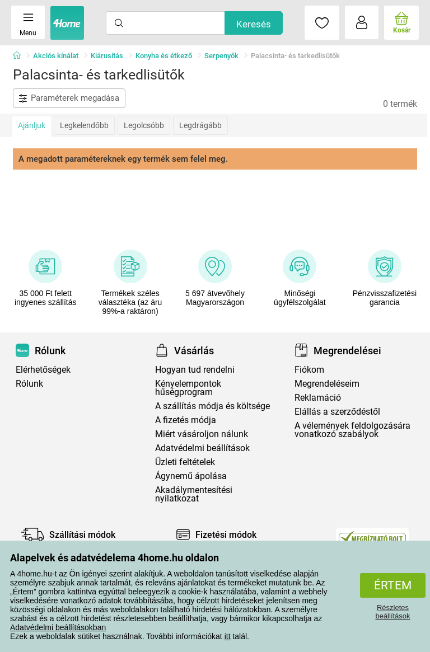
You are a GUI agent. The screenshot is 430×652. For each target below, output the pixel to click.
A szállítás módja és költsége (212, 406)
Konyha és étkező (163, 55)
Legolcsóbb (144, 125)
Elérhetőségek (43, 369)
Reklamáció (318, 397)
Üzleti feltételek (185, 462)
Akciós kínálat (55, 55)
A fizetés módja (185, 420)
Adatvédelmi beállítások (202, 448)
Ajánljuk (31, 125)
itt (228, 636)
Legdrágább (200, 125)
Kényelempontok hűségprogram (188, 387)
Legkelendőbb (84, 125)
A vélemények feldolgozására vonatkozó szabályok (352, 429)
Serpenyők (221, 55)
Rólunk (29, 383)
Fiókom (309, 369)
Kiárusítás (107, 55)
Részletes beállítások (392, 611)
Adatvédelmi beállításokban (58, 627)
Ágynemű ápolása (191, 476)
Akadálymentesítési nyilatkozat (193, 494)
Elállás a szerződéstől (337, 411)
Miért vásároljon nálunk (201, 434)
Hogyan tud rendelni (195, 369)
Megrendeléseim (327, 383)
